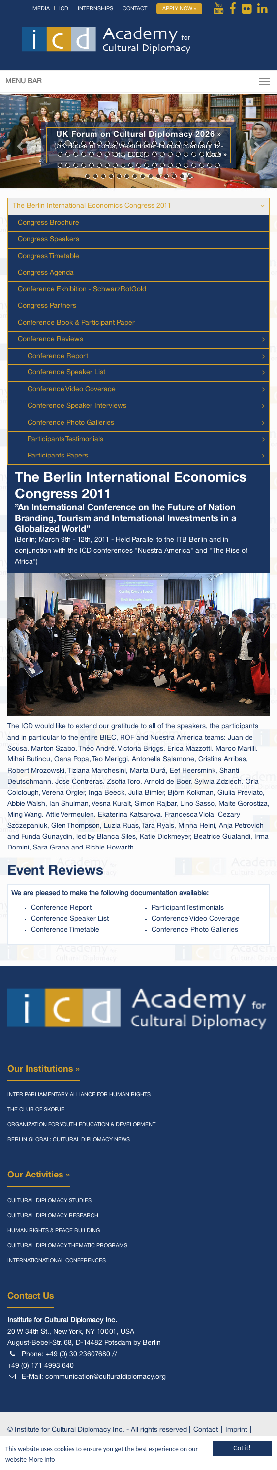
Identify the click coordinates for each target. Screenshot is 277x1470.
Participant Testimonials (188, 908)
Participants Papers (58, 456)
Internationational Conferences (56, 1260)
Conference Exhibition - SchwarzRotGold (82, 289)
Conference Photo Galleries (71, 423)
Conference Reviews (50, 339)
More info (41, 1460)
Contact (135, 8)
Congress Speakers (48, 239)
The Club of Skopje (35, 1109)
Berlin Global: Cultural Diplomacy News (68, 1139)
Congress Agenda (46, 273)
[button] (20, 141)
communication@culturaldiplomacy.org (105, 1377)
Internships (95, 8)
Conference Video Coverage (72, 389)
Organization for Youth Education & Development (81, 1124)
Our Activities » (38, 1175)
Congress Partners (47, 306)
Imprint (236, 1430)
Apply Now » (179, 8)
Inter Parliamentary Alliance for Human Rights (79, 1094)
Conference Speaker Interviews (77, 406)
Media (41, 8)
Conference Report (58, 356)
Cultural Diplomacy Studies (49, 1200)
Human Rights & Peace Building (53, 1230)
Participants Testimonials (65, 439)
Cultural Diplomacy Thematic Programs (67, 1245)
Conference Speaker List (66, 372)
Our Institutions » (43, 1069)
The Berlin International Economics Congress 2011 (92, 206)
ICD (63, 8)
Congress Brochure (48, 223)
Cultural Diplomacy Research (52, 1215)
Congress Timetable (48, 256)
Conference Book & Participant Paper (76, 323)
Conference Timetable (65, 930)
